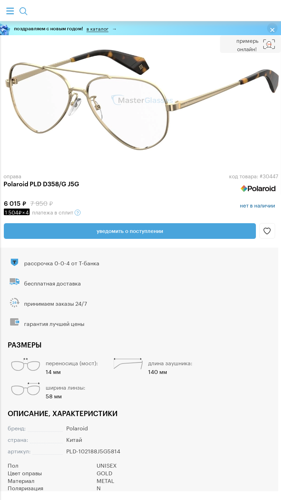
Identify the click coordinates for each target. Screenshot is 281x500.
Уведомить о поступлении (130, 231)
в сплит (42, 212)
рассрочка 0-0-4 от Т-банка (61, 262)
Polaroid (77, 427)
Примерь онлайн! (247, 44)
